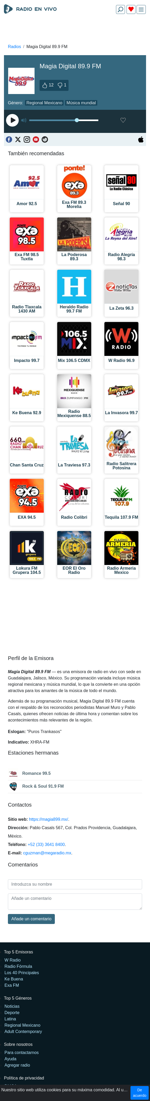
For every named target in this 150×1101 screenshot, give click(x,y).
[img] (141, 9)
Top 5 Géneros (18, 998)
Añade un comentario (31, 919)
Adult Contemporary (23, 1031)
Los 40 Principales (21, 972)
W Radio (12, 960)
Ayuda (10, 1059)
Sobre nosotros (18, 1044)
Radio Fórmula (18, 966)
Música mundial (81, 103)
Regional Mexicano (44, 103)
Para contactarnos (21, 1052)
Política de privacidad (24, 1078)
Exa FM (11, 985)
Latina (10, 1019)
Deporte (12, 1012)
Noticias (12, 1006)
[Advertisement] (75, 30)
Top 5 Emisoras (18, 952)
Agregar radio (17, 1065)
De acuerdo (139, 1093)
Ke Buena (13, 979)
